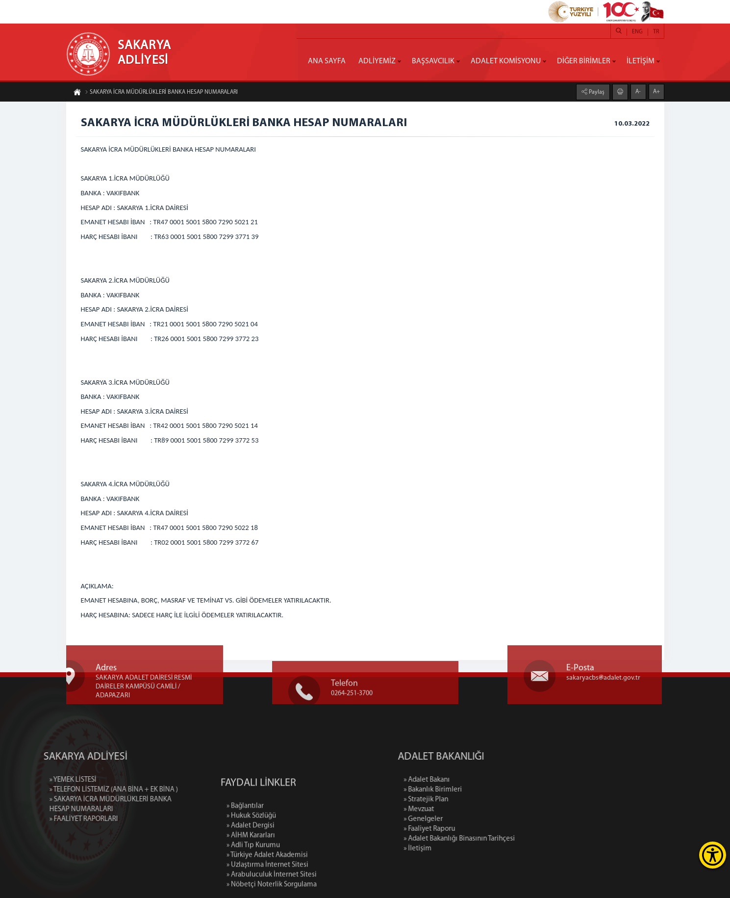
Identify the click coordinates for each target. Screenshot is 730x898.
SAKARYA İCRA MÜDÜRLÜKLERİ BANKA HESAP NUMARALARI (161, 92)
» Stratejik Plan (466, 799)
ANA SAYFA (327, 61)
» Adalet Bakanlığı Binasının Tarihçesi (499, 839)
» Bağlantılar (245, 844)
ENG (637, 32)
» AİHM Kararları (251, 873)
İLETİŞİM (640, 61)
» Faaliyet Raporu (469, 829)
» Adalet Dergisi (251, 864)
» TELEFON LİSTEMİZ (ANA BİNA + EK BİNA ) (73, 789)
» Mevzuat (459, 809)
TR (656, 32)
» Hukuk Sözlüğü (251, 854)
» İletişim (458, 848)
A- (638, 91)
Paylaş (595, 92)
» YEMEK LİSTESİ (32, 780)
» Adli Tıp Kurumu (253, 883)
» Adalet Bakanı (467, 780)
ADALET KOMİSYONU (506, 61)
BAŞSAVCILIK (433, 61)
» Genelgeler (463, 819)
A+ (656, 91)
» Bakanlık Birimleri (473, 789)
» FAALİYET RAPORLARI (43, 819)
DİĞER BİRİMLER (583, 61)
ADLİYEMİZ (377, 61)
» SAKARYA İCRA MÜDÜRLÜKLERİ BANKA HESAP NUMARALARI (70, 804)
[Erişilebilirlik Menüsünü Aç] (712, 855)
